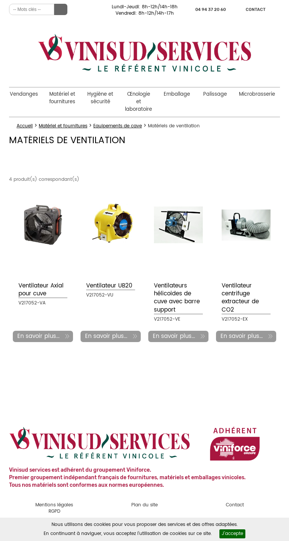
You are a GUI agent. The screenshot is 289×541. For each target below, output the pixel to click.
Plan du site (144, 505)
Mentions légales (54, 505)
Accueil (25, 126)
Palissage (215, 94)
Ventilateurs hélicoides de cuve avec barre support (177, 298)
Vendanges (24, 94)
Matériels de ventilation (174, 126)
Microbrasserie (257, 94)
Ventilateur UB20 (109, 285)
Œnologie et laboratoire (138, 101)
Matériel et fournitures (62, 98)
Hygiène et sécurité (100, 98)
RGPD (54, 511)
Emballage (177, 94)
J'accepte (232, 533)
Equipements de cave (117, 126)
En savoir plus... (38, 336)
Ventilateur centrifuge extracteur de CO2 (240, 298)
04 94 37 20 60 (210, 9)
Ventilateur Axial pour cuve (41, 289)
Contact (256, 9)
